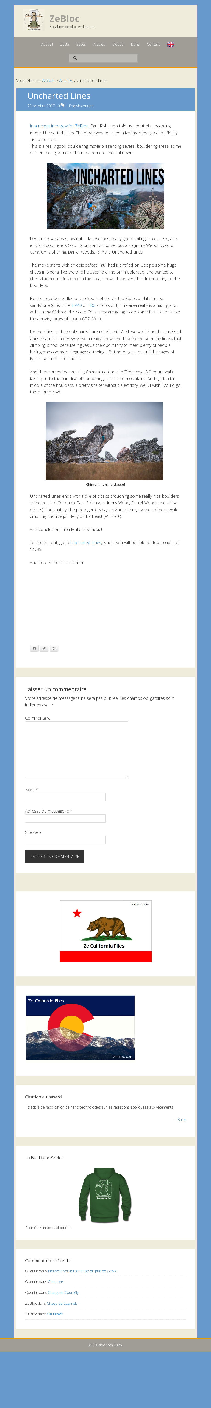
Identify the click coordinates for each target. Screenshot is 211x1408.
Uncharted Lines (85, 542)
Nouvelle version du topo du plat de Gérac (82, 1270)
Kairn (181, 1119)
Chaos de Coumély (63, 1292)
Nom (31, 789)
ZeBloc (64, 18)
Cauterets (56, 1281)
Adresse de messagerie (48, 811)
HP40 (77, 305)
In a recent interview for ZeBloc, (60, 126)
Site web (33, 832)
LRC (91, 305)
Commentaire (38, 718)
